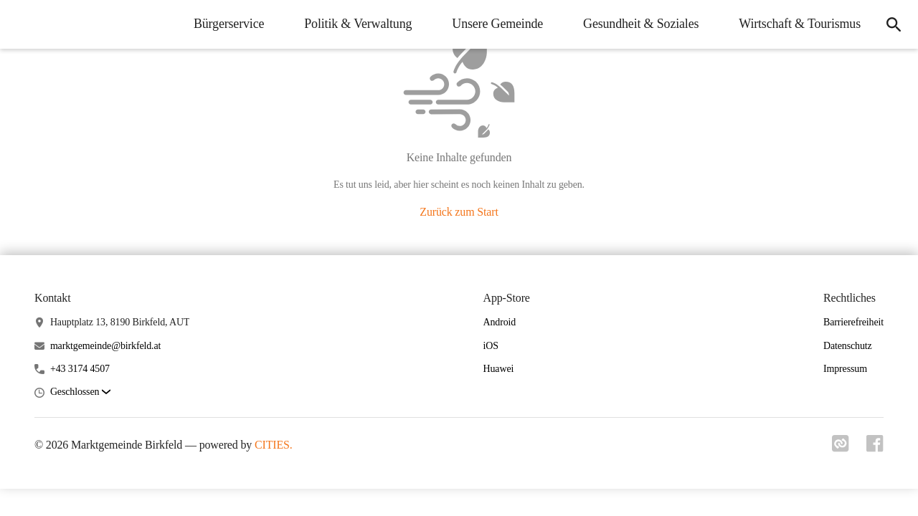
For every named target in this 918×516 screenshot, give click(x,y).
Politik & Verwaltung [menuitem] (358, 23)
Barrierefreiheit (853, 322)
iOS (490, 345)
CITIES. (274, 445)
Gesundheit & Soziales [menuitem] (641, 23)
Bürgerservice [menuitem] (229, 23)
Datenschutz (847, 345)
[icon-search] (893, 24)
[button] (80, 392)
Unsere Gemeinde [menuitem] (497, 23)
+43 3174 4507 (80, 368)
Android (499, 322)
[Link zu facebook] (875, 448)
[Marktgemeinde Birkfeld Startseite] (21, 24)
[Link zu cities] (840, 448)
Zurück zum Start (459, 212)
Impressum (845, 368)
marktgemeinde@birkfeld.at (105, 345)
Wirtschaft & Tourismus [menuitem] (800, 23)
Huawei (498, 368)
